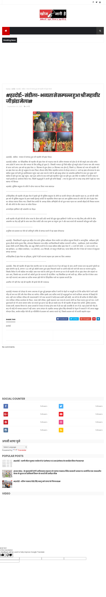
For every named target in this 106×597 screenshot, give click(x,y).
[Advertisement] (53, 63)
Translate (19, 452)
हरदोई (13, 89)
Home (8, 89)
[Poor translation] (9, 557)
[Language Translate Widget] (14, 449)
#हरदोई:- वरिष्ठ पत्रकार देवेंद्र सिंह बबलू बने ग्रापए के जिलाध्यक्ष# (36, 483)
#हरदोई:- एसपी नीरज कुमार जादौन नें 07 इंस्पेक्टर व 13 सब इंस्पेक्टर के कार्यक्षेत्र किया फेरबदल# (48, 463)
